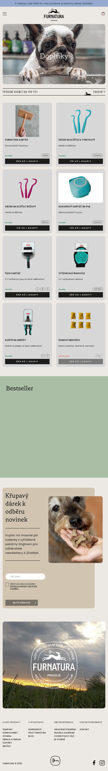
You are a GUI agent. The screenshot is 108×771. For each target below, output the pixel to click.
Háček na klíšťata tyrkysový (76, 139)
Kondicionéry (10, 732)
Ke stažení (59, 739)
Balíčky (7, 746)
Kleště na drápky (15, 340)
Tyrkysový (97, 155)
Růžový (45, 222)
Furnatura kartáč (16, 139)
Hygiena (7, 736)
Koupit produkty (11, 722)
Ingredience (35, 729)
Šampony (7, 729)
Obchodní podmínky (65, 729)
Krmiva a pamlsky (12, 739)
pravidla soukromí (18, 586)
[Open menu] (5, 13)
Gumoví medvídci (69, 340)
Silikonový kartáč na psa (74, 206)
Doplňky (7, 742)
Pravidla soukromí (64, 732)
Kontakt (84, 729)
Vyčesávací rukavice (71, 273)
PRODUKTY (99, 92)
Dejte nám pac (21, 602)
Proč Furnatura (37, 732)
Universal (97, 289)
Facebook (94, 762)
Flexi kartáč (13, 273)
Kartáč (45, 155)
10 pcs (98, 355)
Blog (31, 736)
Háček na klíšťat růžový (20, 206)
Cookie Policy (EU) (64, 736)
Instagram (102, 762)
